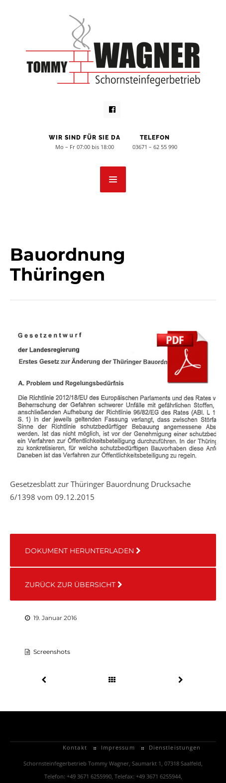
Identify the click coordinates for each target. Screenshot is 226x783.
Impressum (118, 747)
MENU (113, 179)
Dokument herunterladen (83, 550)
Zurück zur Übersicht (73, 584)
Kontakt (75, 747)
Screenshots (51, 651)
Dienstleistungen (175, 747)
